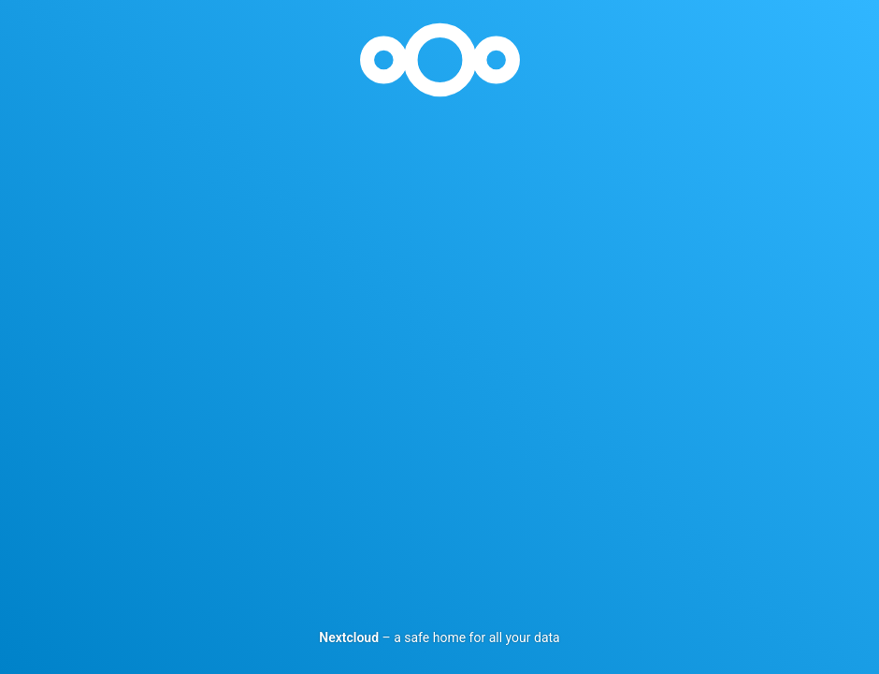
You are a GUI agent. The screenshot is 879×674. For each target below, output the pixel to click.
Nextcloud (349, 637)
